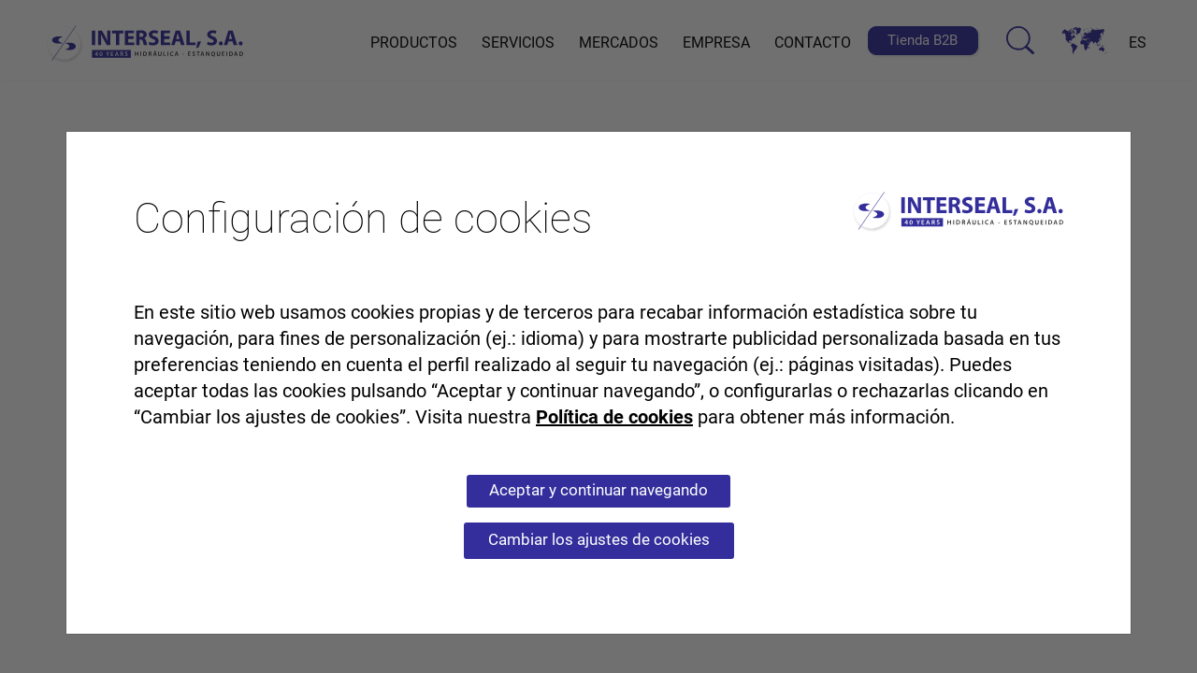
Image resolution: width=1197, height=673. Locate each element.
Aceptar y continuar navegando (598, 489)
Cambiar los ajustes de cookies (599, 539)
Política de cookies (614, 417)
